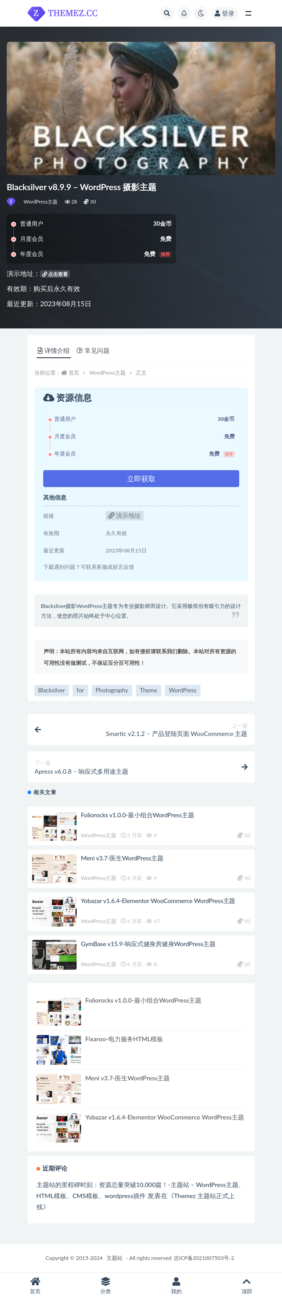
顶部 (247, 1286)
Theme (148, 690)
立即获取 (141, 478)
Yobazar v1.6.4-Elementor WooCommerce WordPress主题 (158, 900)
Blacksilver (51, 690)
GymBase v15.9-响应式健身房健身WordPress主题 (148, 943)
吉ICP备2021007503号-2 (204, 1258)
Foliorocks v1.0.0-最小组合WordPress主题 (137, 815)
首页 (74, 372)
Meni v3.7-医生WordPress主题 (122, 858)
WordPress (182, 690)
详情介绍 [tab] (53, 350)
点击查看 (55, 274)
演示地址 (124, 515)
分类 (105, 1286)
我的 (176, 1286)
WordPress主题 (41, 201)
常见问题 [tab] (93, 350)
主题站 (114, 1258)
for (80, 690)
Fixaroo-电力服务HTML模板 (124, 1039)
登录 (224, 13)
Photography (112, 690)
